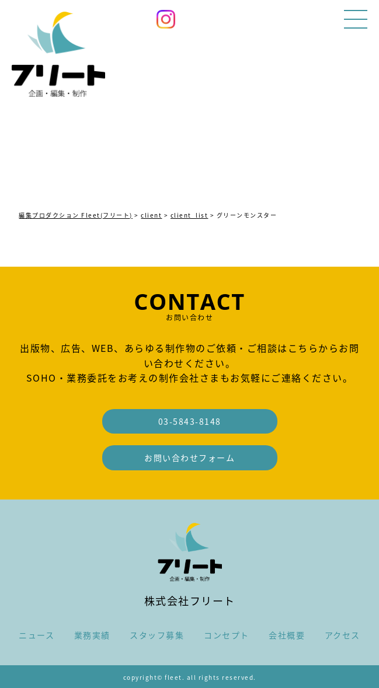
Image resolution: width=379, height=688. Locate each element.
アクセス (342, 635)
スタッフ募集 (157, 635)
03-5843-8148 (189, 421)
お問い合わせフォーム (189, 457)
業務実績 (92, 635)
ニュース (36, 635)
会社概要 (287, 635)
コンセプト (226, 635)
